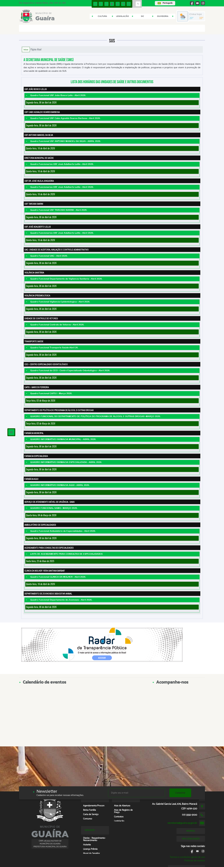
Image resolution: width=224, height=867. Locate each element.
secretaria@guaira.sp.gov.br (182, 823)
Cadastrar (180, 792)
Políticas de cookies (194, 860)
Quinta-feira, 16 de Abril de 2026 (40, 148)
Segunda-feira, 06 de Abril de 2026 (41, 102)
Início (26, 49)
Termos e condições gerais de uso (187, 857)
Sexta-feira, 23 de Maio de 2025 (40, 561)
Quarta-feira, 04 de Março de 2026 (41, 515)
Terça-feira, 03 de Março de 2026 (40, 400)
